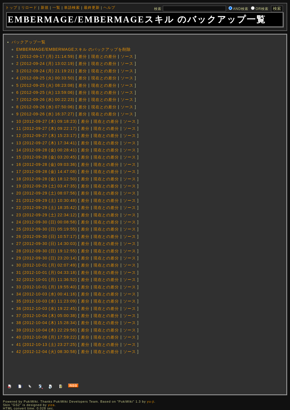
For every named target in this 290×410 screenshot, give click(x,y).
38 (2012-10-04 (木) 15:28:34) (46, 322)
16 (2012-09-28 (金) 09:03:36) (46, 164)
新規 (45, 8)
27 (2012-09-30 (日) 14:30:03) (46, 243)
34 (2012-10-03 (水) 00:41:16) (46, 294)
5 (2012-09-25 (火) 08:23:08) (45, 85)
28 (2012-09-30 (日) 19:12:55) (46, 251)
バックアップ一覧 (29, 42)
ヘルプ (109, 8)
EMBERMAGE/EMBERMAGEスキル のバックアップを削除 (73, 49)
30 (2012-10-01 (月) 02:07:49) (46, 265)
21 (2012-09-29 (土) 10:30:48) (46, 200)
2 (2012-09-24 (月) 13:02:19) (45, 63)
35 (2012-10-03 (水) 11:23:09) (46, 301)
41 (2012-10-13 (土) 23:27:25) (46, 344)
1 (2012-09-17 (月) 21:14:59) (45, 56)
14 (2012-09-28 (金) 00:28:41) (46, 150)
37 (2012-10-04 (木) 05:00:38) (46, 315)
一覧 (56, 8)
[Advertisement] (110, 368)
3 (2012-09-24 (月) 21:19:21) (45, 71)
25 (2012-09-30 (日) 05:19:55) (46, 229)
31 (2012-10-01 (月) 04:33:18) (46, 272)
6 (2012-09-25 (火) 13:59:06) (45, 92)
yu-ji (150, 401)
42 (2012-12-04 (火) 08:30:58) (46, 351)
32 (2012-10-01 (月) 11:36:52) (46, 279)
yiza (51, 405)
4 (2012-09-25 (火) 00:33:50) (45, 78)
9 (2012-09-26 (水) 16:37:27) (45, 114)
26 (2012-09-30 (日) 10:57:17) (46, 236)
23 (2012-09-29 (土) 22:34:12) (46, 215)
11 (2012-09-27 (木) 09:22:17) (46, 128)
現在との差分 (104, 56)
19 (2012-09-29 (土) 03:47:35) (46, 186)
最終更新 (92, 8)
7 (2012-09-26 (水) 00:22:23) (45, 99)
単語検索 (72, 8)
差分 (82, 56)
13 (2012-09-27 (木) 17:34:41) (46, 143)
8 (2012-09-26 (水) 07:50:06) (45, 107)
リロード (29, 8)
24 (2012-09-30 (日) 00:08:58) (46, 222)
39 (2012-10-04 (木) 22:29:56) (46, 330)
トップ (11, 8)
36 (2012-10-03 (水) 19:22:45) (46, 308)
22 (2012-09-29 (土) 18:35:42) (46, 207)
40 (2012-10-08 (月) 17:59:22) (46, 337)
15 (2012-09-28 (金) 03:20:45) (46, 157)
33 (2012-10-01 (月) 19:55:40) (46, 287)
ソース (127, 56)
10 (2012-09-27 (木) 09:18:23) (46, 121)
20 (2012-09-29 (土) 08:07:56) (46, 193)
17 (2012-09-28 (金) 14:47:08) (46, 171)
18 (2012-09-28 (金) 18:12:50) (46, 179)
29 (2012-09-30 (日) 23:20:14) (46, 258)
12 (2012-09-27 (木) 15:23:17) (46, 135)
